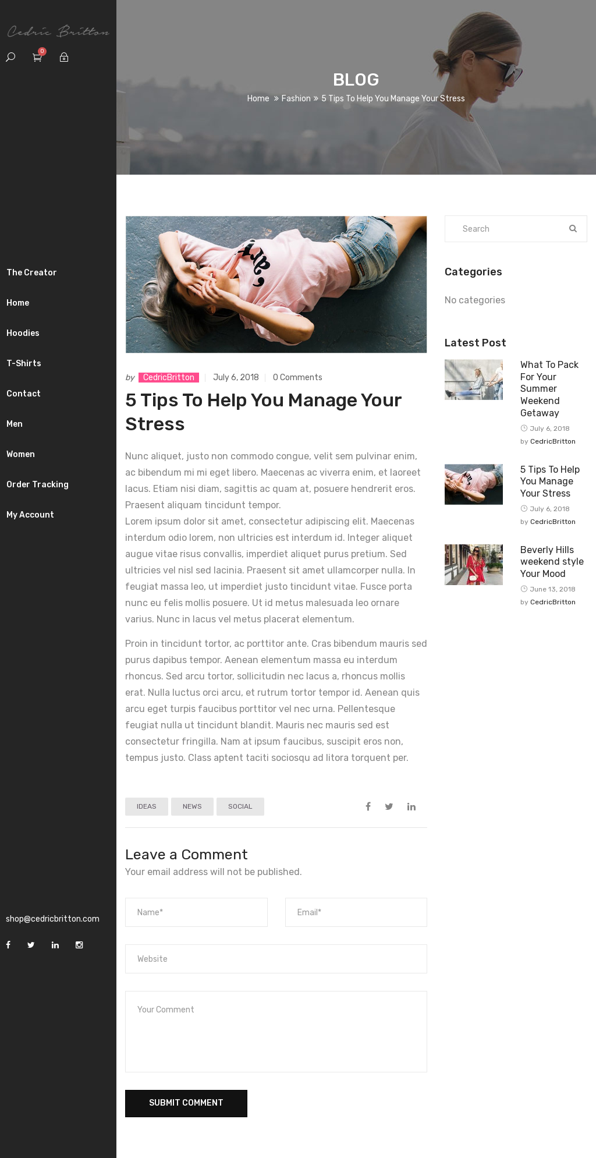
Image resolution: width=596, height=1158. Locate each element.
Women (20, 454)
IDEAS (147, 806)
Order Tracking (37, 485)
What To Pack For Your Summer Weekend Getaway (549, 389)
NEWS (192, 806)
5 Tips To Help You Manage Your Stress (550, 482)
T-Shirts (23, 364)
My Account (30, 515)
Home (17, 303)
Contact (23, 394)
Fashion (296, 99)
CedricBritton (168, 378)
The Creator (31, 273)
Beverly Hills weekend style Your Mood (552, 562)
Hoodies (23, 333)
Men (14, 424)
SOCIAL (240, 806)
